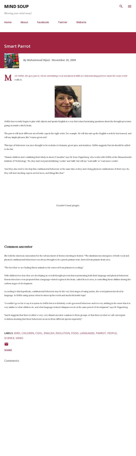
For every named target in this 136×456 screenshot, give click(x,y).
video (19, 338)
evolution (63, 333)
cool (38, 333)
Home (8, 22)
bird (17, 333)
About (24, 22)
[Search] (121, 6)
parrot (101, 333)
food (74, 333)
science (9, 338)
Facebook (43, 22)
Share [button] (8, 350)
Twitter (62, 22)
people (112, 333)
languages (87, 333)
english (49, 333)
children (28, 333)
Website (81, 22)
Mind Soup (16, 6)
